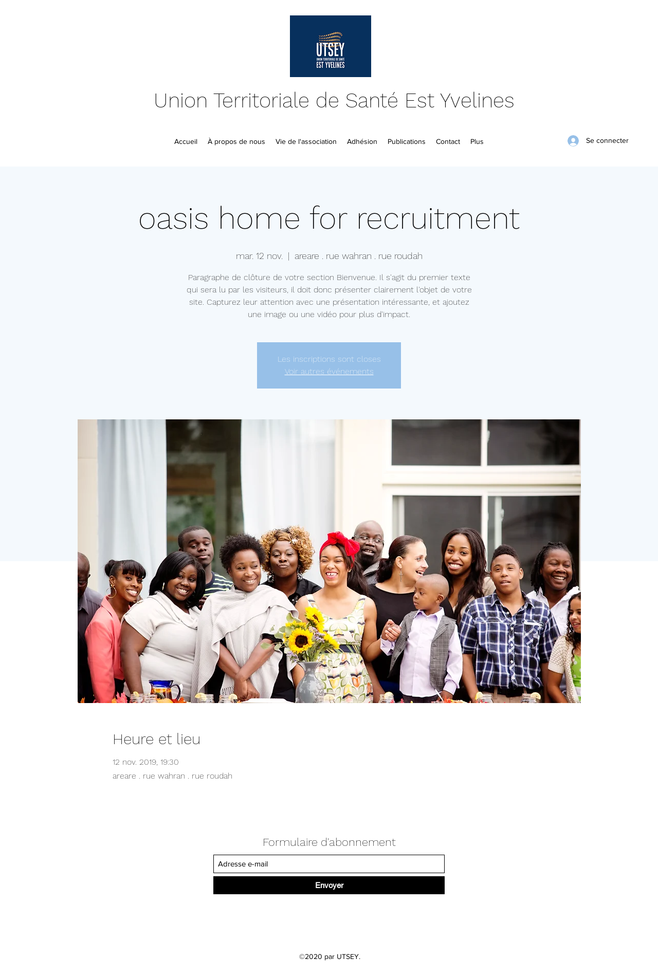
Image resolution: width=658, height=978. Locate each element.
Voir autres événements (329, 371)
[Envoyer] (329, 885)
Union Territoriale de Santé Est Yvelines (334, 100)
